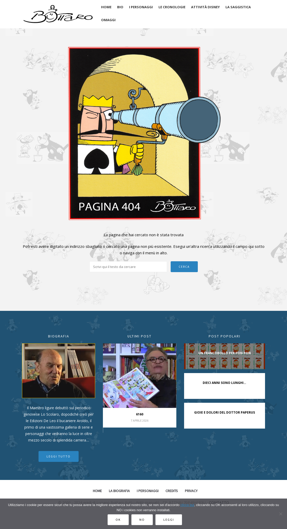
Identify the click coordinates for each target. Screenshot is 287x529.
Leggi (168, 520)
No (142, 520)
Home (106, 7)
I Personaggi (147, 490)
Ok (118, 520)
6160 (139, 414)
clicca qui (187, 505)
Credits (171, 490)
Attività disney (205, 7)
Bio (120, 7)
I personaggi (141, 7)
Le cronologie (171, 7)
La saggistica (238, 7)
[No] (280, 513)
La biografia (119, 490)
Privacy (191, 490)
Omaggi (108, 20)
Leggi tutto (59, 456)
